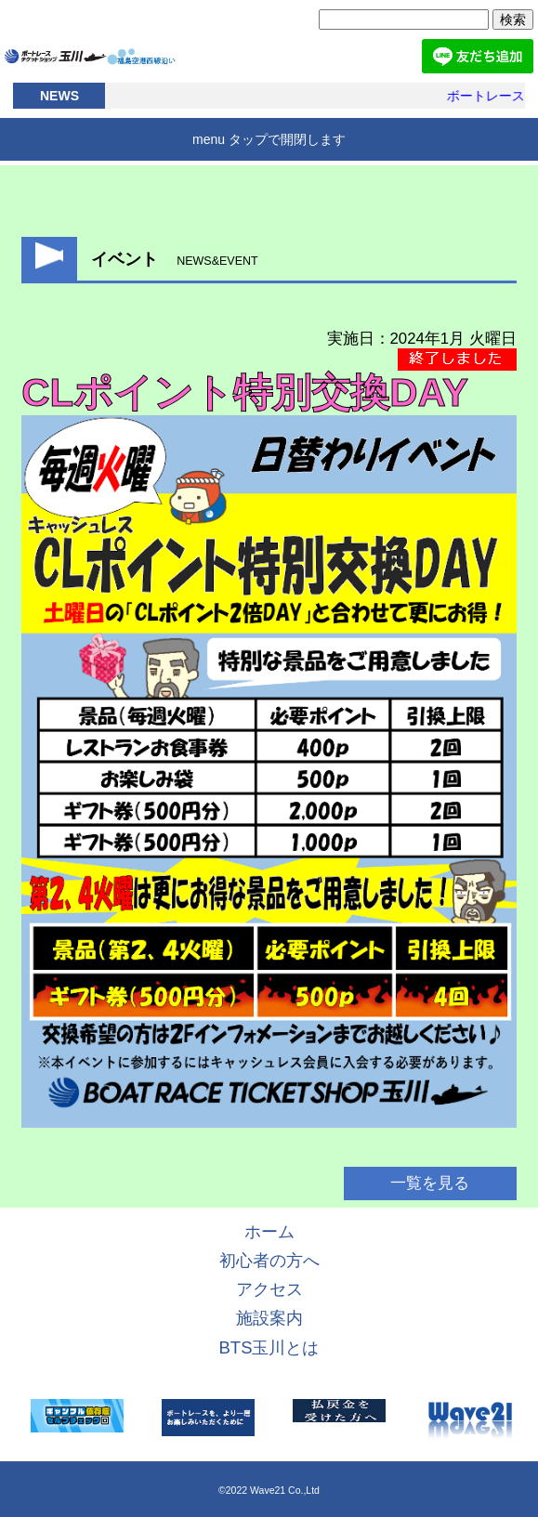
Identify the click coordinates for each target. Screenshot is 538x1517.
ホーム (269, 1231)
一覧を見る (429, 1183)
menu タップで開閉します (269, 139)
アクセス (269, 1289)
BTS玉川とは (269, 1347)
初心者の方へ (269, 1260)
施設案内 (269, 1317)
